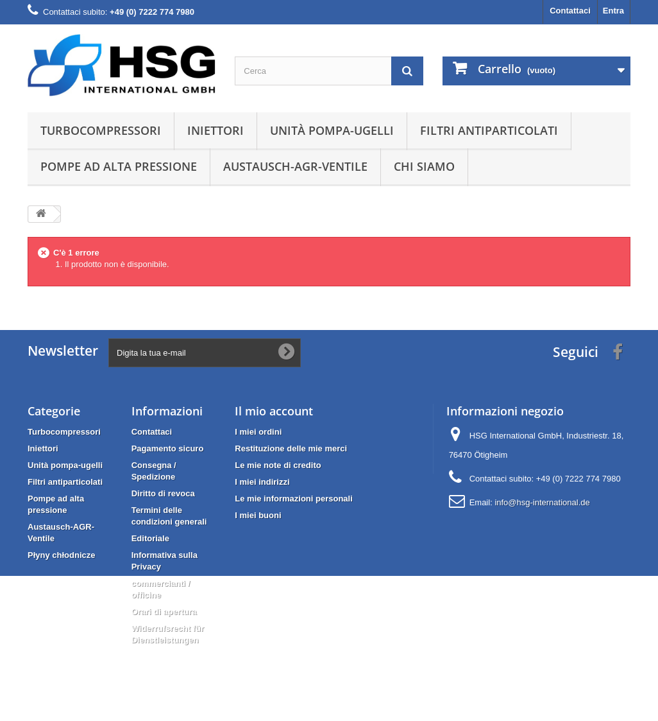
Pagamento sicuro (167, 448)
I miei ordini (258, 432)
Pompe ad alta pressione (118, 166)
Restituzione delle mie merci (291, 448)
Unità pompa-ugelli (332, 130)
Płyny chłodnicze (61, 555)
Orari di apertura (164, 611)
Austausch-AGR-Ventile (295, 166)
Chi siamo (424, 166)
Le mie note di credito (278, 465)
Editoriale (150, 538)
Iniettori (215, 130)
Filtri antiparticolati (489, 130)
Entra (613, 10)
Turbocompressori (100, 130)
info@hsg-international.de (541, 502)
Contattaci (570, 10)
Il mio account (274, 411)
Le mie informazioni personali (293, 498)
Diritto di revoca (163, 493)
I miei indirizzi (262, 482)
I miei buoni (258, 515)
